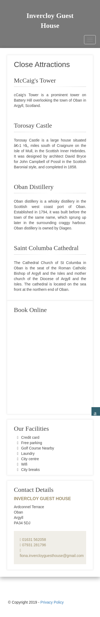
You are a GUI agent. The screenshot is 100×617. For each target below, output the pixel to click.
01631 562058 (33, 539)
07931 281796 (33, 545)
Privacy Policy (52, 602)
